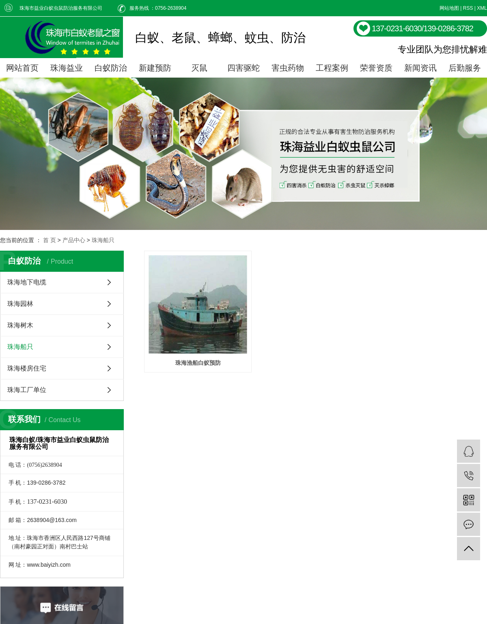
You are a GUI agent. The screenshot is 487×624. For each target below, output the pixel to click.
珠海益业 (66, 67)
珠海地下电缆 (26, 282)
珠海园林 (20, 303)
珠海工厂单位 (26, 389)
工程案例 (332, 67)
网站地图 (449, 8)
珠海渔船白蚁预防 (199, 365)
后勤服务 (464, 67)
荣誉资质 (376, 67)
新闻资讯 (420, 67)
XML (482, 8)
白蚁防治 (111, 67)
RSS (468, 8)
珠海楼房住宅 (26, 368)
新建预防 (155, 67)
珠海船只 (103, 240)
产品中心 (73, 240)
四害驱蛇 (243, 67)
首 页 (49, 240)
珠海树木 (20, 325)
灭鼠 (199, 67)
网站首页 (22, 67)
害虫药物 (288, 67)
